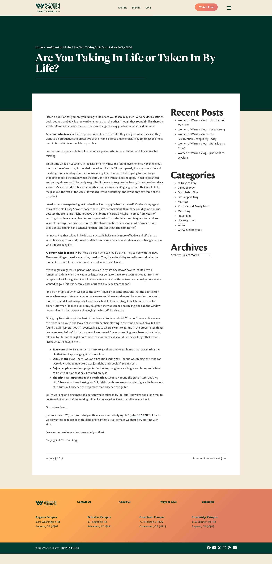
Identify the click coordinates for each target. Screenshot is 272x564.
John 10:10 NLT (140, 415)
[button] (209, 547)
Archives (176, 255)
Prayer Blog (184, 216)
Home (39, 47)
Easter (122, 7)
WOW (181, 225)
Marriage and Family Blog (193, 206)
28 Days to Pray (187, 183)
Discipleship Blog (188, 192)
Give (148, 7)
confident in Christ (58, 47)
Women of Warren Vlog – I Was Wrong (201, 130)
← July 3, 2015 (54, 458)
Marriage (183, 202)
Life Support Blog (188, 197)
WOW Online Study (190, 230)
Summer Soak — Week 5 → (209, 458)
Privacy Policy (70, 548)
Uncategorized (186, 220)
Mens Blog (184, 211)
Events (136, 7)
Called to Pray (186, 188)
